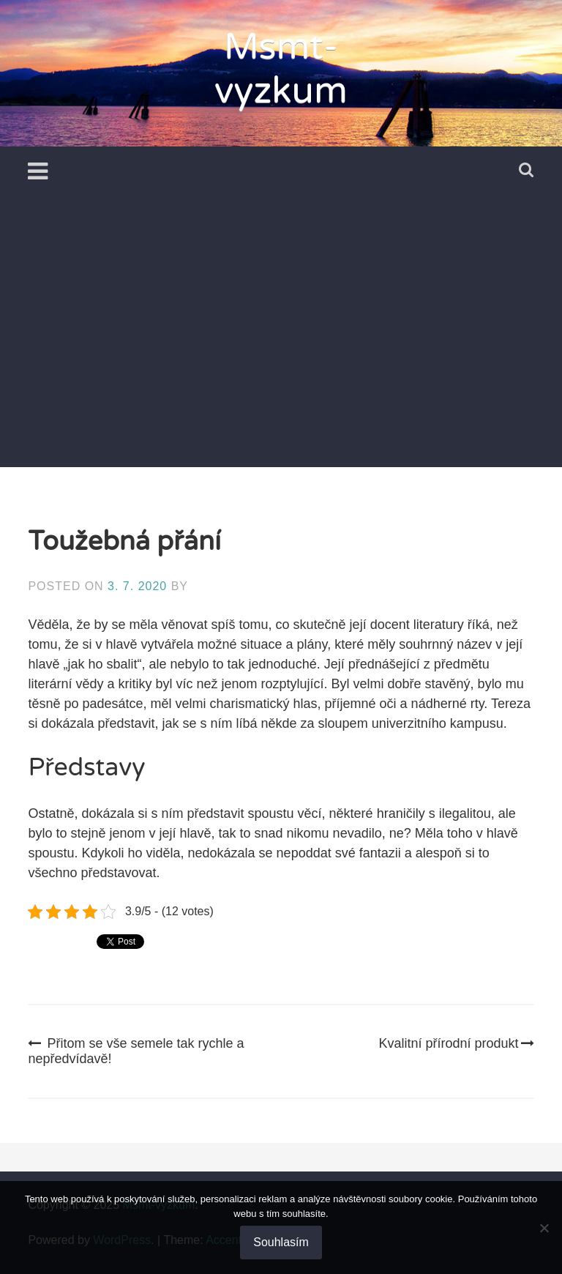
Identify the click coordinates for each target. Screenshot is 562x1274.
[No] (543, 1228)
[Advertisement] (281, 357)
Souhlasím (281, 1242)
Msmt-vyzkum (281, 69)
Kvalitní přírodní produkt (456, 1043)
